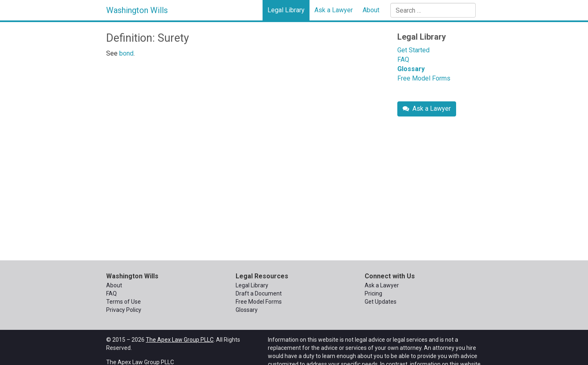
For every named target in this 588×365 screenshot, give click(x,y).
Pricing (373, 293)
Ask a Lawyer (333, 10)
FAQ (403, 59)
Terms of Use (123, 301)
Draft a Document (259, 293)
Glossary (411, 69)
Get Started (413, 50)
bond (126, 53)
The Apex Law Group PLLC (180, 339)
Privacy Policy (123, 310)
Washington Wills (137, 10)
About (371, 10)
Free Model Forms (423, 78)
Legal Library (286, 10)
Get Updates (380, 301)
